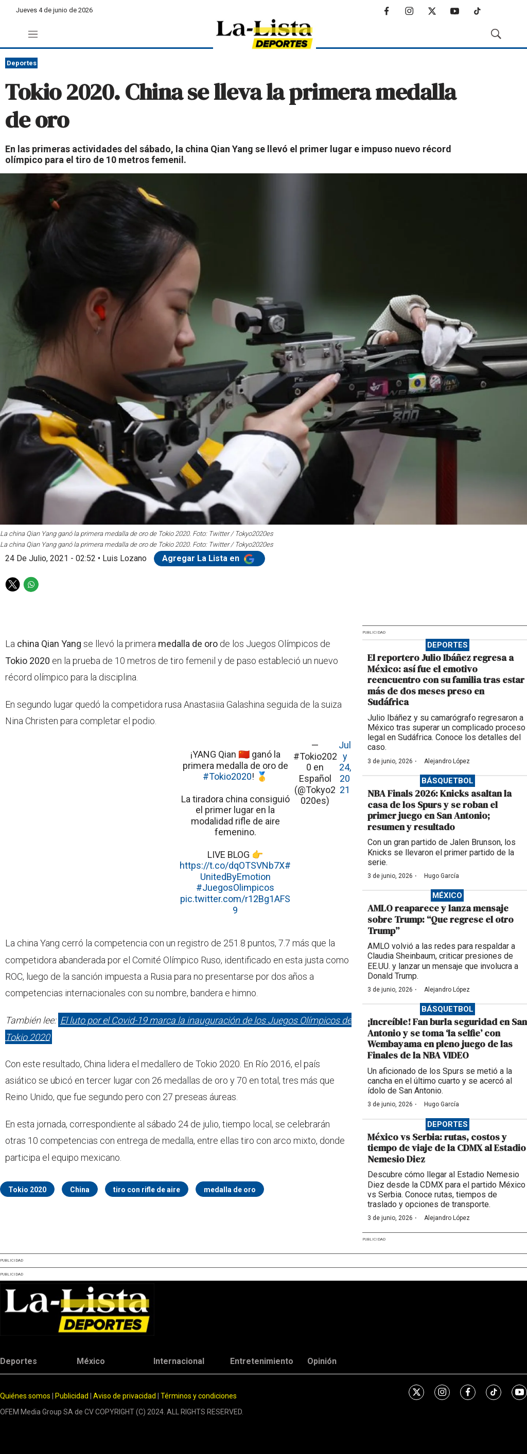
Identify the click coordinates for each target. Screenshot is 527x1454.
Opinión (322, 1361)
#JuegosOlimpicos (235, 887)
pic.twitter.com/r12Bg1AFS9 (235, 904)
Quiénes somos (25, 1396)
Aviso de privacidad (124, 1396)
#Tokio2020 (227, 776)
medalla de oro (230, 1190)
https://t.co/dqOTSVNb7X (232, 865)
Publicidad (72, 1396)
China (80, 1190)
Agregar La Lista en (209, 558)
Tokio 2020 (27, 1190)
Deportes (22, 63)
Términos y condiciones (199, 1396)
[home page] (264, 34)
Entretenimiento (261, 1361)
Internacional (178, 1361)
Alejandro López (447, 761)
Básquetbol (447, 780)
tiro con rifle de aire (146, 1190)
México (447, 895)
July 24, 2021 (345, 767)
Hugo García (441, 875)
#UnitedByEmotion (245, 871)
